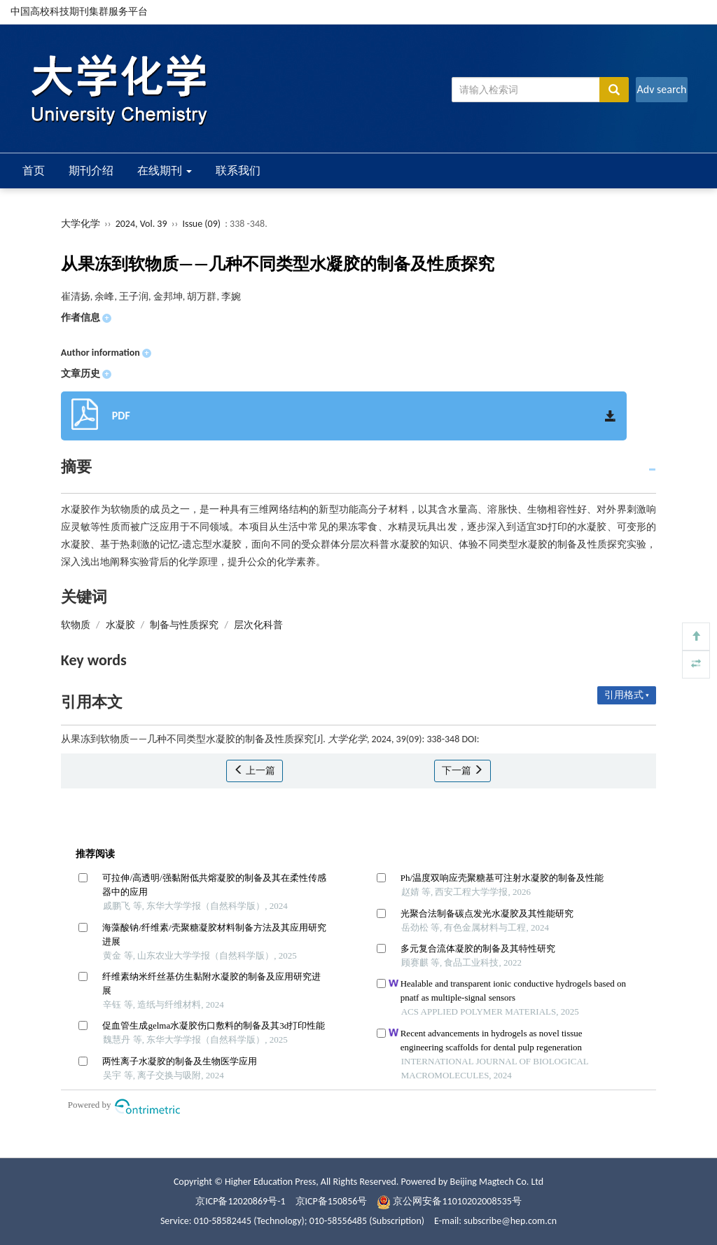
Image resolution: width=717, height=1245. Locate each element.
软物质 (75, 625)
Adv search (661, 89)
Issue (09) (201, 224)
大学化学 (80, 224)
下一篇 (462, 771)
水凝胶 (120, 625)
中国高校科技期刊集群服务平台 (79, 12)
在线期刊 (164, 170)
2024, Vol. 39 (142, 224)
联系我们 (238, 170)
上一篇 (254, 771)
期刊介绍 (91, 170)
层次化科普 (258, 625)
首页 (33, 170)
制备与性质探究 (184, 625)
